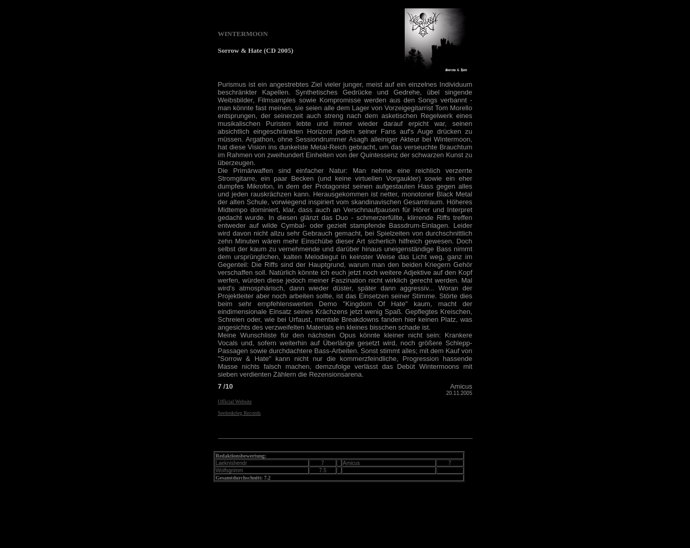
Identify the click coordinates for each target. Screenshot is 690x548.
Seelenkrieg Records (239, 413)
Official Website (235, 401)
